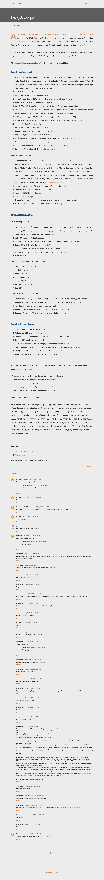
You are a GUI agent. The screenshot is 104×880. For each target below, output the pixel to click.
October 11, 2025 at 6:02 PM (33, 824)
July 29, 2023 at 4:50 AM (32, 641)
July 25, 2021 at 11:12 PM (30, 516)
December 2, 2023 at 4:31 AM (38, 647)
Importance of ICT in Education (25, 507)
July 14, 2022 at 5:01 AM (32, 574)
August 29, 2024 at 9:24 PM (33, 786)
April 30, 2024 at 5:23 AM (32, 717)
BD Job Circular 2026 (47, 836)
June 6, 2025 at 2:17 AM (37, 815)
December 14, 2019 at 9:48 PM (32, 497)
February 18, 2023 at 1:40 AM (38, 485)
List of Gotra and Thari (23, 451)
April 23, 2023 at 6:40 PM (32, 603)
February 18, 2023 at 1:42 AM (38, 541)
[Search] (84, 3)
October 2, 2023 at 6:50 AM (33, 659)
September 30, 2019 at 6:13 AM (32, 479)
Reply (18, 493)
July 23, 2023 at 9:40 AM (32, 613)
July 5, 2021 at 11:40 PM (43, 507)
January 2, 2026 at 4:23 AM (33, 834)
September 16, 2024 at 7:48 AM (34, 795)
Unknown (19, 479)
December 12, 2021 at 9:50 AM (32, 535)
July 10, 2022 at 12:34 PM (32, 565)
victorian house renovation (74, 807)
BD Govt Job (20, 834)
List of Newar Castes (56, 182)
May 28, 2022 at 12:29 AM (32, 553)
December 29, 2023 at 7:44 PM (33, 678)
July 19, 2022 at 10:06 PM (32, 584)
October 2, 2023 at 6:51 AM (33, 669)
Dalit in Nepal (20, 455)
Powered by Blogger (52, 872)
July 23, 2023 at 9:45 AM (32, 632)
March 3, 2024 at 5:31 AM (32, 698)
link (30, 369)
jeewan (18, 526)
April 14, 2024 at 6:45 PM (32, 707)
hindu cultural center (22, 815)
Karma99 (16, 3)
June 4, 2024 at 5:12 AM (31, 726)
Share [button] (89, 466)
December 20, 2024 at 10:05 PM (34, 805)
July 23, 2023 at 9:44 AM (31, 622)
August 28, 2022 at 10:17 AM (33, 594)
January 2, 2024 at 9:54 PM (32, 688)
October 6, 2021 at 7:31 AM (30, 526)
